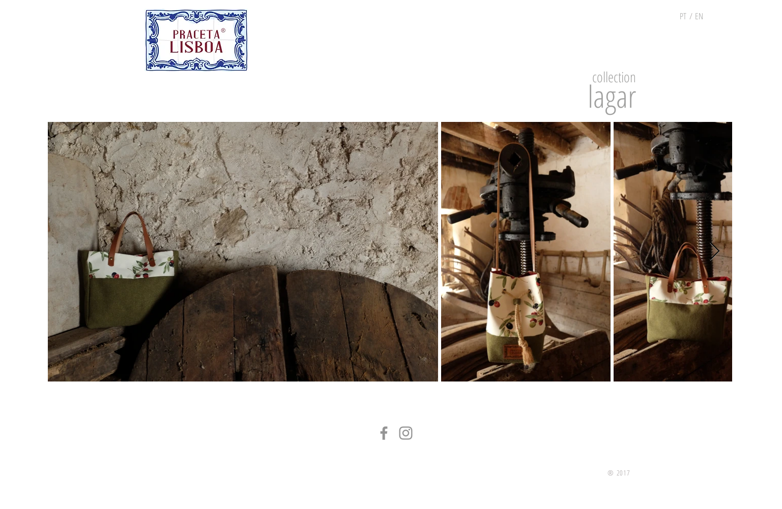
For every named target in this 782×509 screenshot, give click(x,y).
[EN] (699, 16)
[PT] (683, 16)
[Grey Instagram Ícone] (406, 433)
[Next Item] (714, 252)
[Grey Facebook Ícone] (384, 433)
